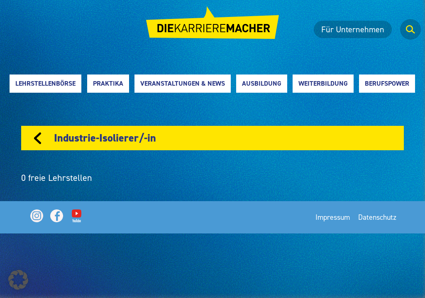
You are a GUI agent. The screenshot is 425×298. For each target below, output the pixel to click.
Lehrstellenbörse (45, 83)
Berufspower (387, 83)
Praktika (108, 83)
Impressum (332, 217)
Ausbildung (261, 83)
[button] (18, 280)
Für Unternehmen (352, 29)
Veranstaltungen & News (182, 83)
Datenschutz (377, 217)
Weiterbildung (323, 83)
